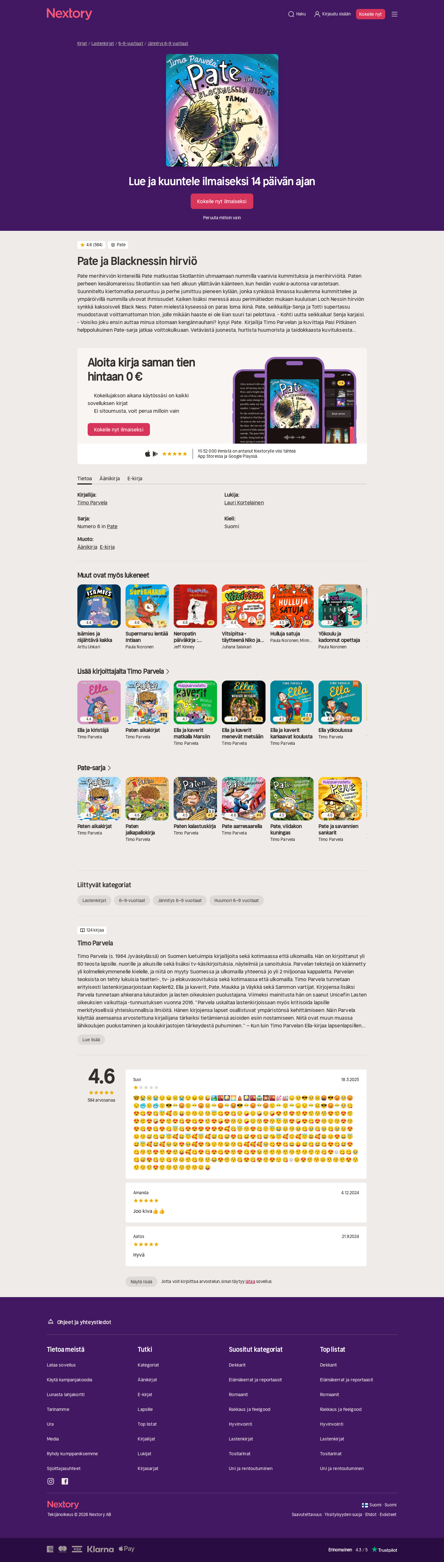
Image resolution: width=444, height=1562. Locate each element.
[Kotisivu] (165, 14)
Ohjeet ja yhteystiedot (79, 1322)
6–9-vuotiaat (130, 43)
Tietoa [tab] (84, 478)
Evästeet (388, 1514)
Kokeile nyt (370, 14)
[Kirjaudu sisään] (331, 14)
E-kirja (107, 547)
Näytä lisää (141, 1282)
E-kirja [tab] (134, 478)
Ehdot (371, 1514)
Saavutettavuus (307, 1514)
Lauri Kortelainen (244, 502)
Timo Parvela (92, 502)
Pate (112, 526)
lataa (250, 1281)
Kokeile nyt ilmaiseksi (222, 201)
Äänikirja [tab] (109, 478)
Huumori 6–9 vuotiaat (236, 900)
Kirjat (82, 43)
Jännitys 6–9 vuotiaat (168, 43)
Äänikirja (87, 547)
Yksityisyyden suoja (343, 1514)
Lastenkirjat (102, 43)
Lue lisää (91, 1040)
